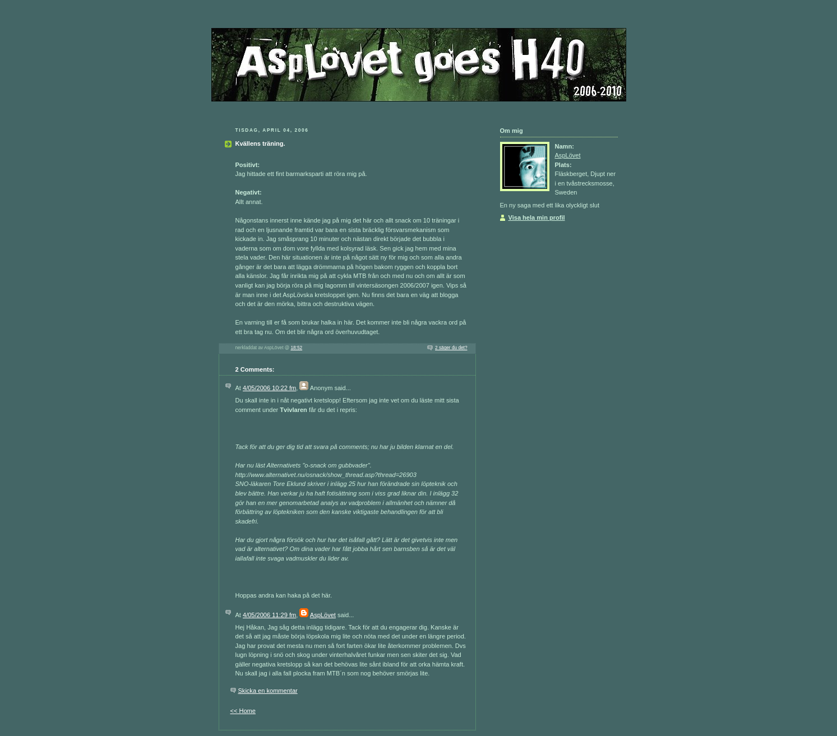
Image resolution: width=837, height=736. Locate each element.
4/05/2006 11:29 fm (269, 615)
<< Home (243, 710)
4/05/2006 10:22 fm (269, 388)
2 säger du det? (451, 347)
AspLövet (323, 615)
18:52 (296, 347)
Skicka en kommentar (268, 690)
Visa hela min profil (536, 217)
